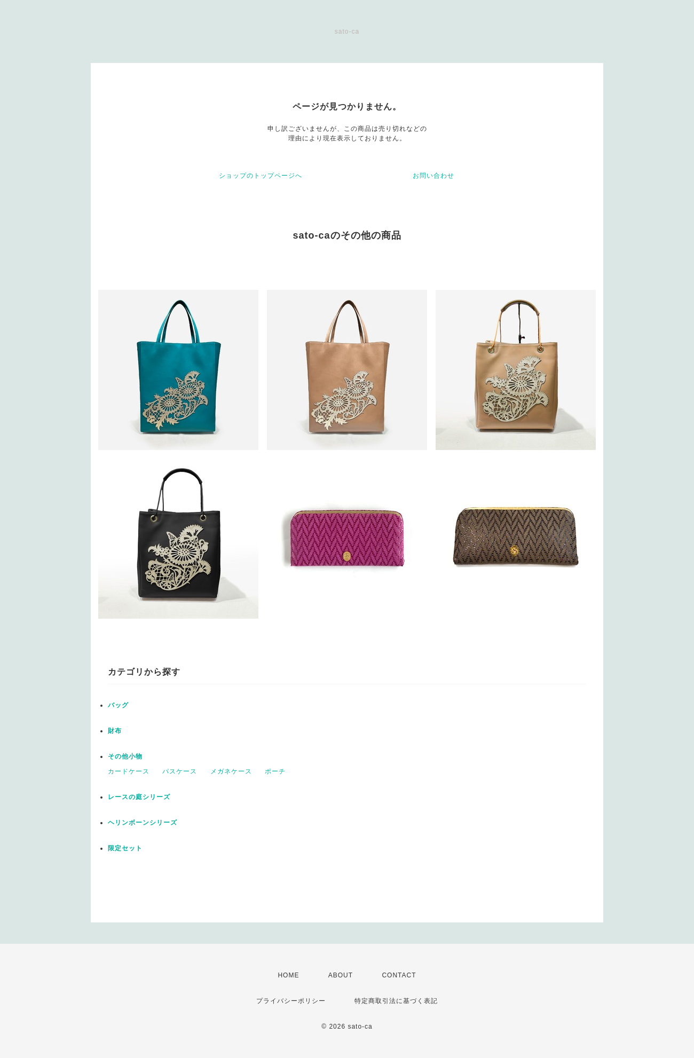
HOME (288, 975)
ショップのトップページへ (260, 175)
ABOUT (340, 975)
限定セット (125, 848)
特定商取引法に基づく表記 (396, 1001)
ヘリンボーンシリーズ (142, 822)
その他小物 (125, 756)
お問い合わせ (433, 175)
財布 (115, 731)
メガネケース (231, 771)
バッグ (118, 705)
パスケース (179, 771)
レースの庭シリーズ (139, 797)
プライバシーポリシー (291, 1001)
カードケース (128, 771)
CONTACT (399, 975)
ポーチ (275, 771)
